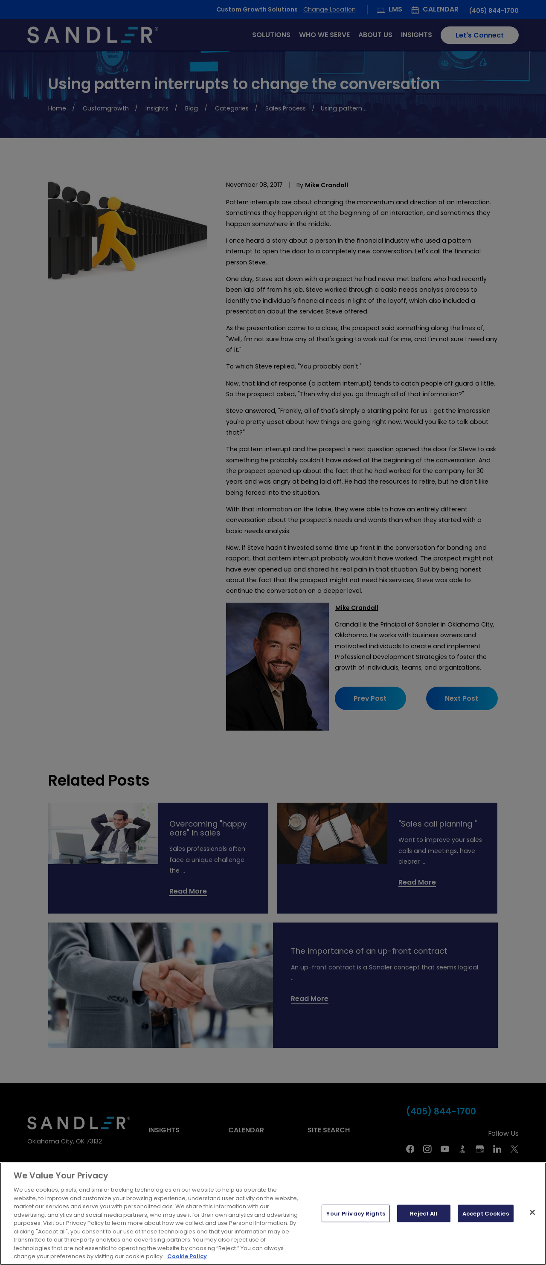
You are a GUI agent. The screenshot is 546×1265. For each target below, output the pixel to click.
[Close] (532, 1212)
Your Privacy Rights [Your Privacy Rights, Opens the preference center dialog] (355, 1213)
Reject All (423, 1213)
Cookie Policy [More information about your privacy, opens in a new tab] (187, 1256)
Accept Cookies (485, 1213)
